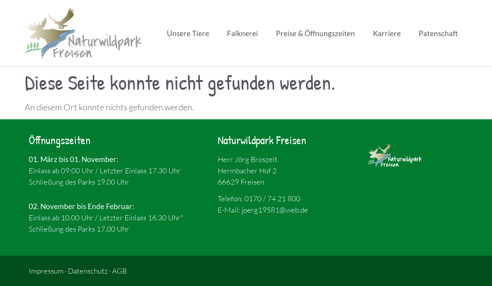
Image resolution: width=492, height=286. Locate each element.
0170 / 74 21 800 (272, 198)
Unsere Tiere (188, 33)
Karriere (387, 33)
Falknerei (242, 33)
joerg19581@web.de (275, 209)
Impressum (46, 271)
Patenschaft (438, 33)
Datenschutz (88, 271)
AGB (119, 271)
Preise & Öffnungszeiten (315, 33)
